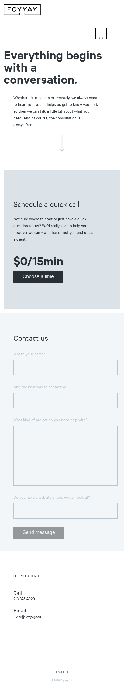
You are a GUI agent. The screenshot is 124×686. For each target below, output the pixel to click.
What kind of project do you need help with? (50, 419)
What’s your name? (29, 353)
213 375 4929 (24, 598)
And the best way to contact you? (41, 386)
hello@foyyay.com (28, 616)
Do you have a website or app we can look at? (51, 497)
